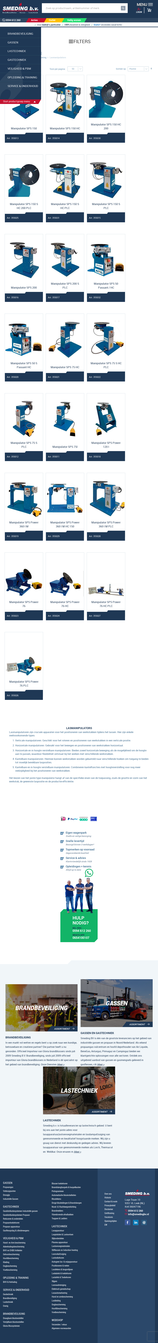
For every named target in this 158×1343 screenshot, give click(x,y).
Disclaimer (108, 1209)
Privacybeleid (109, 1205)
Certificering (109, 1213)
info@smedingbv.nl (138, 1214)
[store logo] (19, 7)
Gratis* (97, 24)
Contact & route (110, 1201)
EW (105, 1224)
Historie (107, 1197)
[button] (143, 5)
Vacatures (108, 1217)
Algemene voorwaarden (61, 1328)
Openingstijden (110, 1221)
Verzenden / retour (59, 1324)
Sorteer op (121, 68)
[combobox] (85, 8)
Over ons (108, 1193)
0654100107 (81, 938)
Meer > (60, 1064)
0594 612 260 (82, 931)
